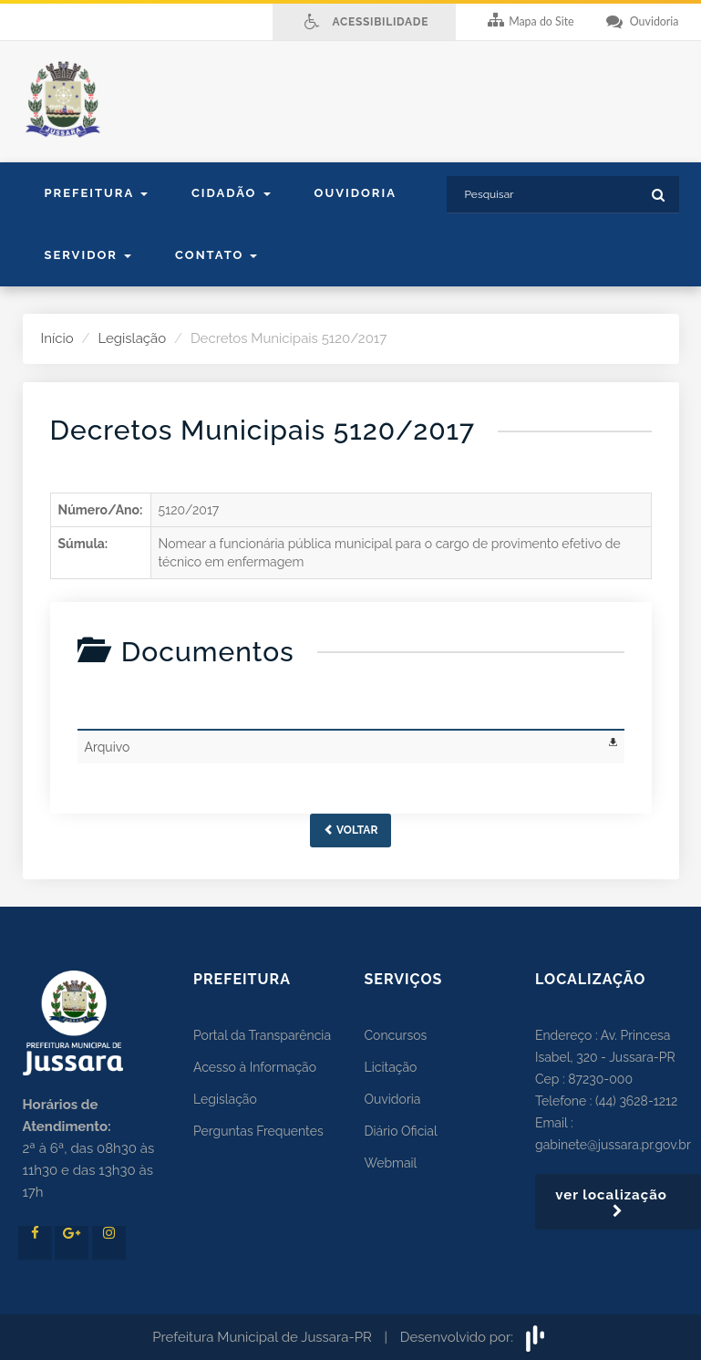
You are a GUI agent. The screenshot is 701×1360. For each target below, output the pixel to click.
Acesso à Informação (254, 1067)
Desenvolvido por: (474, 1337)
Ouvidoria (355, 193)
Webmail (391, 1163)
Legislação (132, 338)
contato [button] (216, 255)
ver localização (618, 1202)
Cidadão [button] (231, 193)
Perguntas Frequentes (258, 1131)
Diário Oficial (401, 1131)
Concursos (396, 1035)
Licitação (391, 1067)
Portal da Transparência (262, 1035)
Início (57, 338)
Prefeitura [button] (96, 193)
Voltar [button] (351, 830)
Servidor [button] (88, 255)
